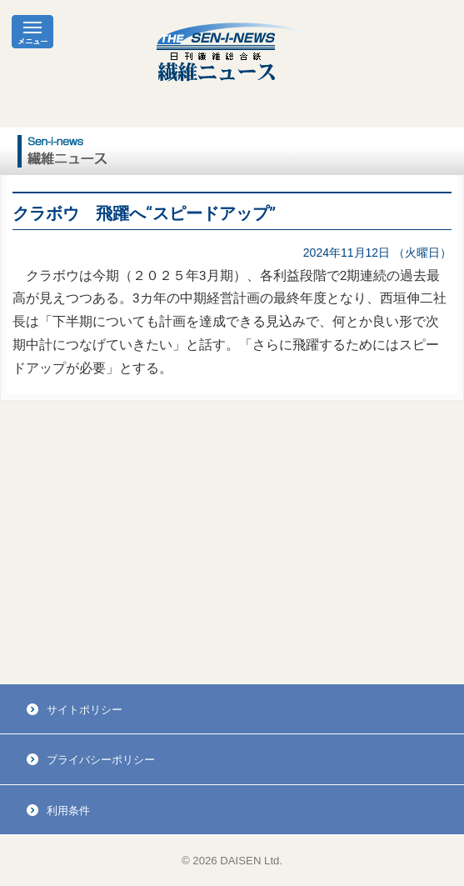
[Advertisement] (232, 542)
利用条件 (68, 810)
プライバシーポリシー (101, 759)
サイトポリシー (84, 709)
